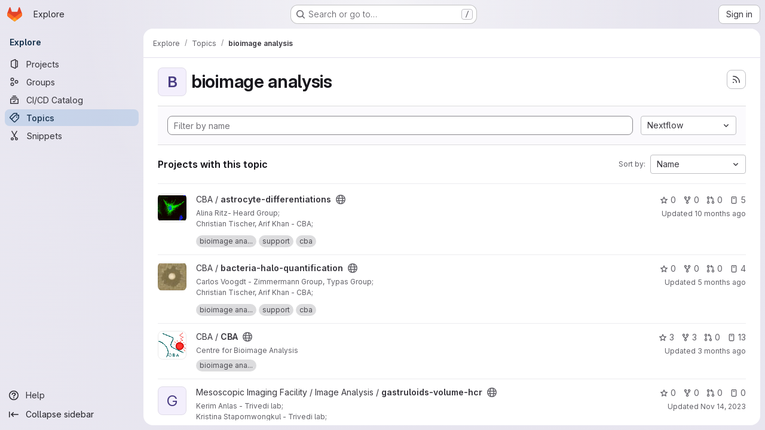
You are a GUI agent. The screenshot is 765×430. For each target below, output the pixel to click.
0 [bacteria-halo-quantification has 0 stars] (668, 268)
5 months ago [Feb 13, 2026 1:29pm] (721, 282)
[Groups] (72, 81)
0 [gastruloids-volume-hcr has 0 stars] (668, 393)
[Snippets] (72, 135)
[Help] (72, 395)
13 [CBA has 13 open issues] (736, 337)
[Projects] (72, 64)
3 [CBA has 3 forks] (689, 337)
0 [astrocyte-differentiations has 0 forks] (691, 200)
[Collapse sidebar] (72, 414)
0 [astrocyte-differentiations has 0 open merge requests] (714, 200)
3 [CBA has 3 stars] (666, 337)
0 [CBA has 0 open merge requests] (712, 337)
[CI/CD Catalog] (72, 99)
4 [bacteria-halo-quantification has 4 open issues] (738, 268)
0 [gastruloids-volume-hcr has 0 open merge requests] (714, 393)
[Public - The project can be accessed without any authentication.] (340, 199)
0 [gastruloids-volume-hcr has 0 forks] (691, 393)
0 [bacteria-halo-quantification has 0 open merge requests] (714, 268)
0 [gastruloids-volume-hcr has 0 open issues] (738, 393)
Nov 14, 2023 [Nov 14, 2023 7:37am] (723, 406)
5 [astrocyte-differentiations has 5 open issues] (738, 200)
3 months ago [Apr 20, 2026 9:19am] (721, 350)
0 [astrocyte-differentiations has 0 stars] (668, 200)
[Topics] (72, 117)
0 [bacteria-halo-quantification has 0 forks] (691, 268)
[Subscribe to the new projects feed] (736, 79)
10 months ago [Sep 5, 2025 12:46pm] (720, 213)
